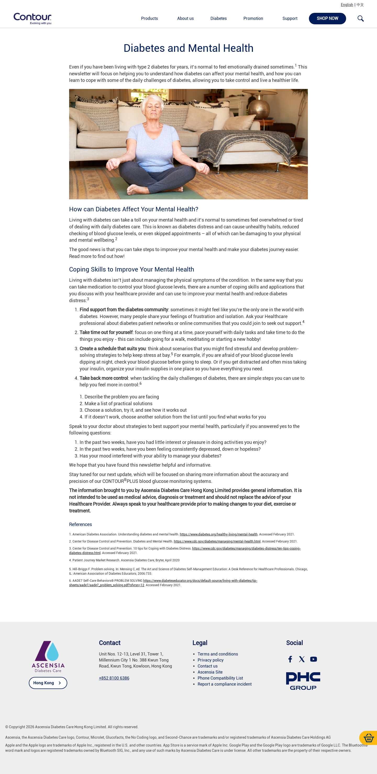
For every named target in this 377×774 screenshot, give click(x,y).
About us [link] (185, 18)
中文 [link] (360, 5)
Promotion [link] (253, 18)
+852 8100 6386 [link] (114, 678)
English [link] (347, 5)
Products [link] (149, 18)
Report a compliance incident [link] (225, 684)
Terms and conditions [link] (218, 654)
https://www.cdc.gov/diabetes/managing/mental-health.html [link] (217, 541)
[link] (29, 18)
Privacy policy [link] (211, 660)
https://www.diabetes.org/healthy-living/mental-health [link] (219, 534)
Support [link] (289, 18)
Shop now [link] (327, 18)
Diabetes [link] (218, 18)
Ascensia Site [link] (210, 672)
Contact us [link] (208, 666)
